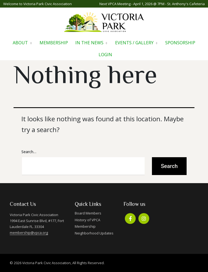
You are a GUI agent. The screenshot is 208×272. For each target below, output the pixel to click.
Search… (28, 151)
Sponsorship (180, 43)
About (20, 43)
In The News (89, 43)
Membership (54, 43)
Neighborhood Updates (94, 233)
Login (105, 55)
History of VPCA (87, 219)
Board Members (88, 213)
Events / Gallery (134, 43)
